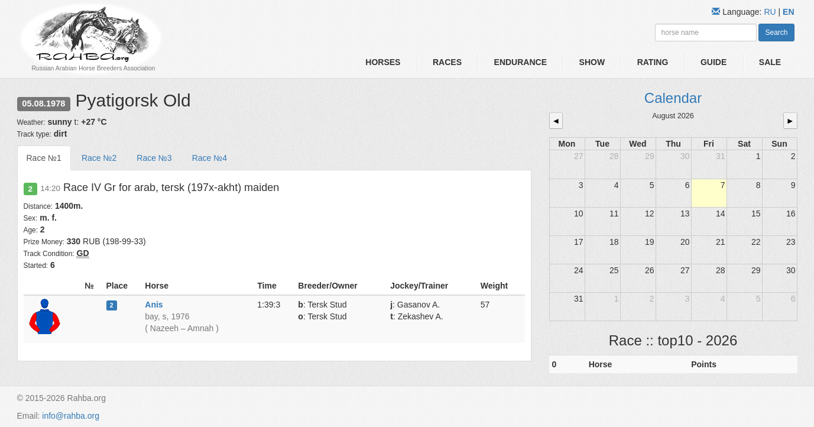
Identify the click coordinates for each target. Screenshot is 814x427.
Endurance (520, 62)
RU (771, 12)
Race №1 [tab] (44, 158)
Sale (770, 62)
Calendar (673, 98)
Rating (653, 62)
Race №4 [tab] (209, 158)
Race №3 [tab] (154, 158)
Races (447, 62)
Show (592, 62)
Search (776, 32)
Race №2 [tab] (99, 158)
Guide (714, 62)
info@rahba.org (70, 415)
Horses (382, 62)
